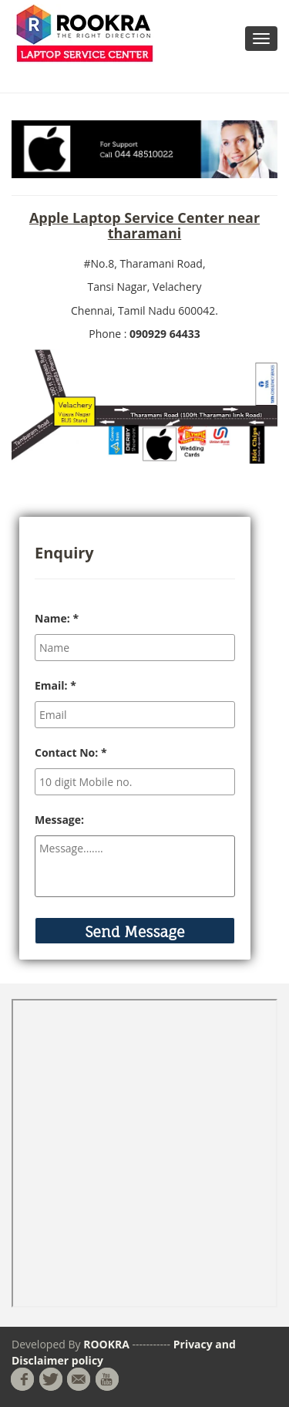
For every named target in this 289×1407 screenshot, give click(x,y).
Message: (59, 819)
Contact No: (71, 752)
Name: (57, 618)
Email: (55, 685)
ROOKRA (107, 1344)
